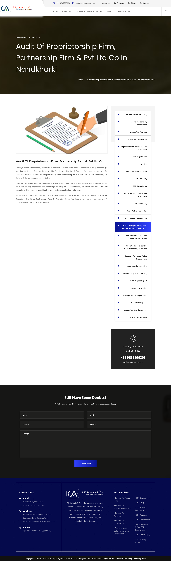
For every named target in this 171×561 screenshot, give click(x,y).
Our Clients (131, 3)
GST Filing (139, 502)
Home (56, 11)
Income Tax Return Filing (122, 499)
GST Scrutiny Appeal (140, 541)
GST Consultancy (142, 519)
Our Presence (118, 3)
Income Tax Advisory (119, 514)
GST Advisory (141, 515)
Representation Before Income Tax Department (121, 531)
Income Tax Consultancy (119, 522)
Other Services (122, 11)
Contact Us (144, 3)
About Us (105, 3)
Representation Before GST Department (141, 527)
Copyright (29, 558)
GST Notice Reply (142, 534)
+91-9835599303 (63, 3)
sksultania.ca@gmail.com (85, 3)
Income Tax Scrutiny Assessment (122, 507)
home (80, 79)
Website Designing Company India (131, 558)
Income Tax (67, 11)
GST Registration (142, 498)
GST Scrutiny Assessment (140, 509)
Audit (109, 11)
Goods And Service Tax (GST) (89, 11)
